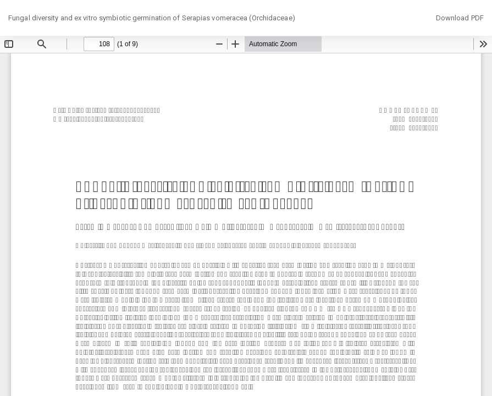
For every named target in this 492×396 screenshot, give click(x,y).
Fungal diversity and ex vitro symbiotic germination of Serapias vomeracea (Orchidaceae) (151, 18)
